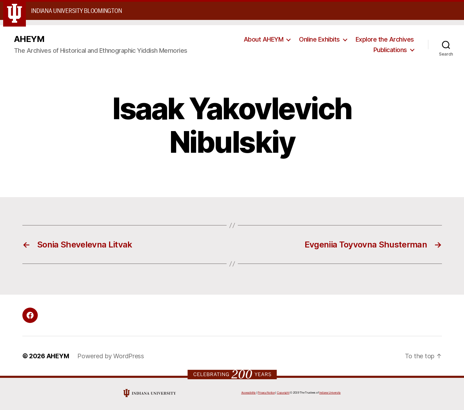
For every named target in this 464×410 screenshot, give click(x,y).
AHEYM (29, 39)
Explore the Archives (385, 39)
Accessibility (248, 392)
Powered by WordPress (110, 356)
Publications (390, 49)
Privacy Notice (266, 392)
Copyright (283, 392)
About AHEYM (264, 39)
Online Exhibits (319, 39)
